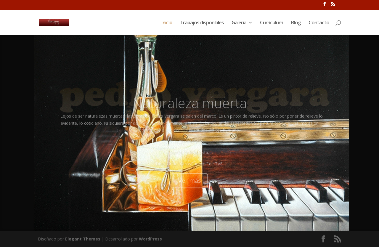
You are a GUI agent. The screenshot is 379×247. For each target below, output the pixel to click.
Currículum (271, 23)
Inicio (166, 23)
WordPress (150, 239)
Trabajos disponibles (202, 23)
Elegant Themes (82, 239)
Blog (296, 23)
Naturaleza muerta (189, 111)
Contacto (319, 23)
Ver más (189, 188)
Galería (239, 23)
